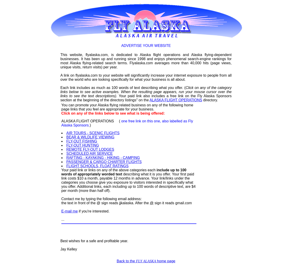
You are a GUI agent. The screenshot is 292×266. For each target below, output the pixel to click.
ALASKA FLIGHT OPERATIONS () (127, 123)
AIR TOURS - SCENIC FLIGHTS (93, 133)
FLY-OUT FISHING (81, 141)
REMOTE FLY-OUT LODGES (90, 149)
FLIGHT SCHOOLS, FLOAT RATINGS (97, 166)
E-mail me (69, 211)
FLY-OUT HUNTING (82, 145)
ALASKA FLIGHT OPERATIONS (176, 100)
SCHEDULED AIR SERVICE (89, 154)
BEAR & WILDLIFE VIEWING (90, 137)
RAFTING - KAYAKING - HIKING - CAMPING (103, 158)
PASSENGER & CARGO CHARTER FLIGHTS (104, 162)
